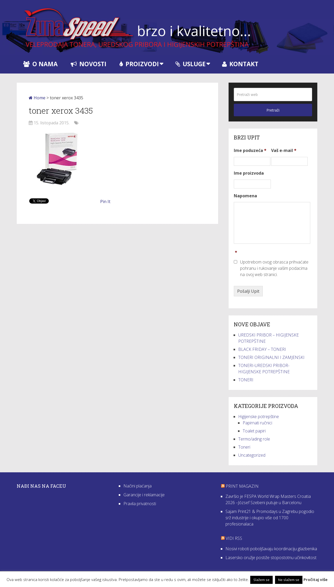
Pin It (105, 201)
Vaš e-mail (283, 150)
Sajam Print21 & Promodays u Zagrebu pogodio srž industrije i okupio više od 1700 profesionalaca (269, 518)
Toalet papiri (254, 431)
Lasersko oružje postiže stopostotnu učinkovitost (271, 557)
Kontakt (240, 64)
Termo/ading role (254, 439)
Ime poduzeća (250, 150)
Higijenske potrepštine (258, 416)
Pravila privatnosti (139, 503)
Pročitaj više (315, 579)
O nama (40, 64)
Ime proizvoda (249, 173)
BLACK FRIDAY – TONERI (262, 349)
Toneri (244, 447)
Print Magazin (242, 486)
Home (37, 98)
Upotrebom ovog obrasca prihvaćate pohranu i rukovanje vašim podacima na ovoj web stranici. (274, 268)
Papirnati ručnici (257, 423)
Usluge (190, 64)
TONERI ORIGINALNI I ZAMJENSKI (271, 357)
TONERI (245, 380)
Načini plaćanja (137, 486)
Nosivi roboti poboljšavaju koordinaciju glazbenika (271, 549)
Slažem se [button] (261, 579)
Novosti (88, 64)
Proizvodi (139, 64)
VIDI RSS (234, 538)
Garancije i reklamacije (144, 495)
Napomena (245, 196)
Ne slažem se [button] (288, 579)
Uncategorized (251, 455)
